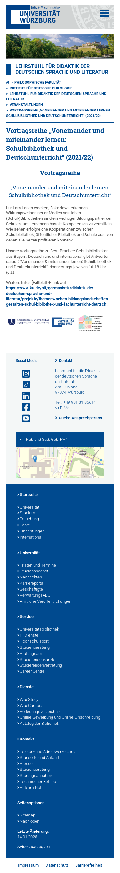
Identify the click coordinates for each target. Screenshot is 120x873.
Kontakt (65, 360)
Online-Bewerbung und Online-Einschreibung (58, 718)
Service (25, 617)
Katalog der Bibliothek (38, 724)
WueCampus (30, 706)
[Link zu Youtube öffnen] (23, 418)
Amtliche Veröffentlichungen (44, 602)
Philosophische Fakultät (37, 82)
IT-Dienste (27, 636)
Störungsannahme (35, 776)
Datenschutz (56, 865)
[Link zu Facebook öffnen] (23, 407)
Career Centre (30, 672)
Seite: (22, 847)
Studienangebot (32, 571)
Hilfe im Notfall (32, 788)
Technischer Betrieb (36, 782)
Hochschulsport (33, 642)
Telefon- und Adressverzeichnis (46, 752)
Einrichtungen (30, 531)
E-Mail (65, 407)
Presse (25, 764)
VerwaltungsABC (33, 596)
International (29, 537)
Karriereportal (30, 583)
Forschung (28, 519)
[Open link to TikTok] (23, 385)
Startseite (27, 495)
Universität (28, 507)
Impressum (28, 865)
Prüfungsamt (30, 654)
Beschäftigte (30, 590)
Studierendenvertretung (39, 666)
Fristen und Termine (36, 566)
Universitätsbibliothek (38, 629)
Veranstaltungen (26, 105)
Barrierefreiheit (88, 865)
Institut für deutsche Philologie (41, 88)
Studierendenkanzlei (36, 660)
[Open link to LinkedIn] (23, 396)
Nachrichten (29, 577)
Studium (26, 513)
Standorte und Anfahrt (38, 758)
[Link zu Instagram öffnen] (23, 373)
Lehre (23, 525)
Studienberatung (33, 648)
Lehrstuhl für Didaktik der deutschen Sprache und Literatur (61, 69)
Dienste (25, 687)
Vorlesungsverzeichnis (39, 712)
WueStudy (27, 700)
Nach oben (28, 821)
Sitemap (26, 815)
